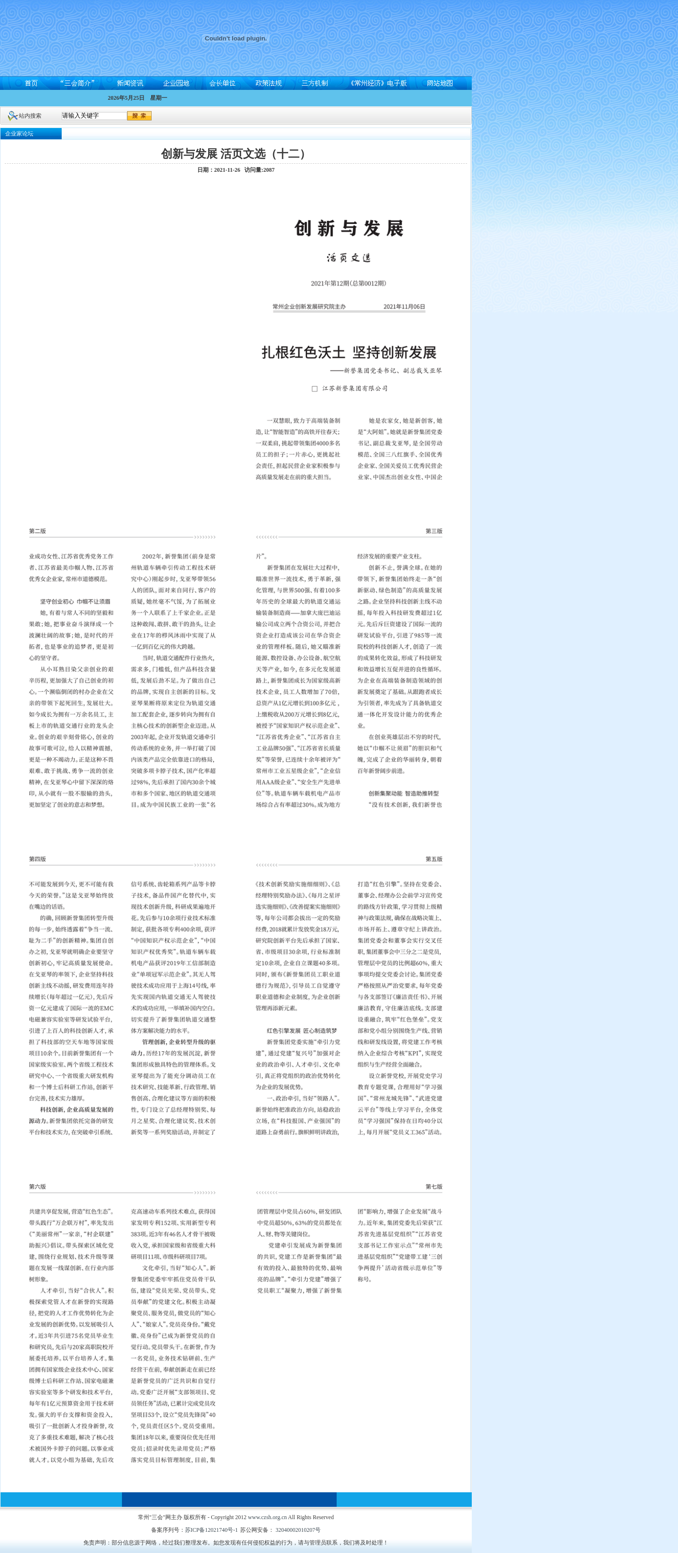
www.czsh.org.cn (267, 1517)
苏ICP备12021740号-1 (211, 1530)
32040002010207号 (297, 1530)
